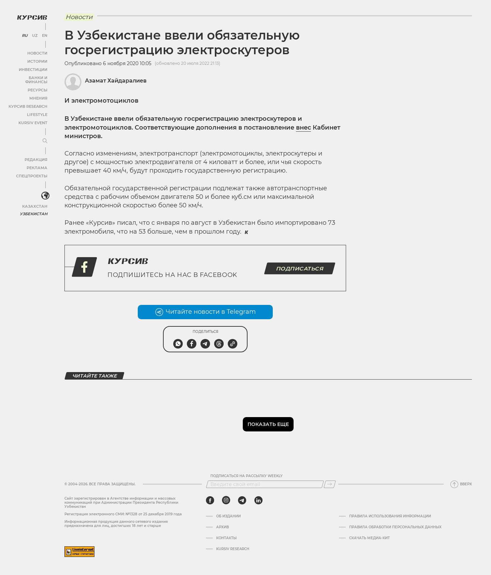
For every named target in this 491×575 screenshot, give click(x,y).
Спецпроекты (32, 170)
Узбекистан (34, 208)
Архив (222, 527)
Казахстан (35, 200)
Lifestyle (37, 109)
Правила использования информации (390, 516)
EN (43, 34)
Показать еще (268, 424)
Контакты (226, 538)
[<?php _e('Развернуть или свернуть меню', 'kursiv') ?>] (44, 190)
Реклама (36, 162)
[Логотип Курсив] (30, 16)
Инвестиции (33, 68)
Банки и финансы (27, 76)
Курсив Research (28, 101)
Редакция (36, 154)
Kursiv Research (232, 549)
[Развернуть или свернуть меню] (43, 135)
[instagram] (226, 500)
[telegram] (242, 500)
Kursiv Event (33, 117)
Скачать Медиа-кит (369, 538)
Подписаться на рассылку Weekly (246, 476)
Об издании (228, 516)
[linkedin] (258, 500)
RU (24, 34)
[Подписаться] (330, 484)
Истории (37, 60)
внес (303, 127)
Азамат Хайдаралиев (116, 80)
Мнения (38, 92)
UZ (33, 34)
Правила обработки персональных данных (395, 527)
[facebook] (210, 500)
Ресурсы (37, 84)
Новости (37, 51)
